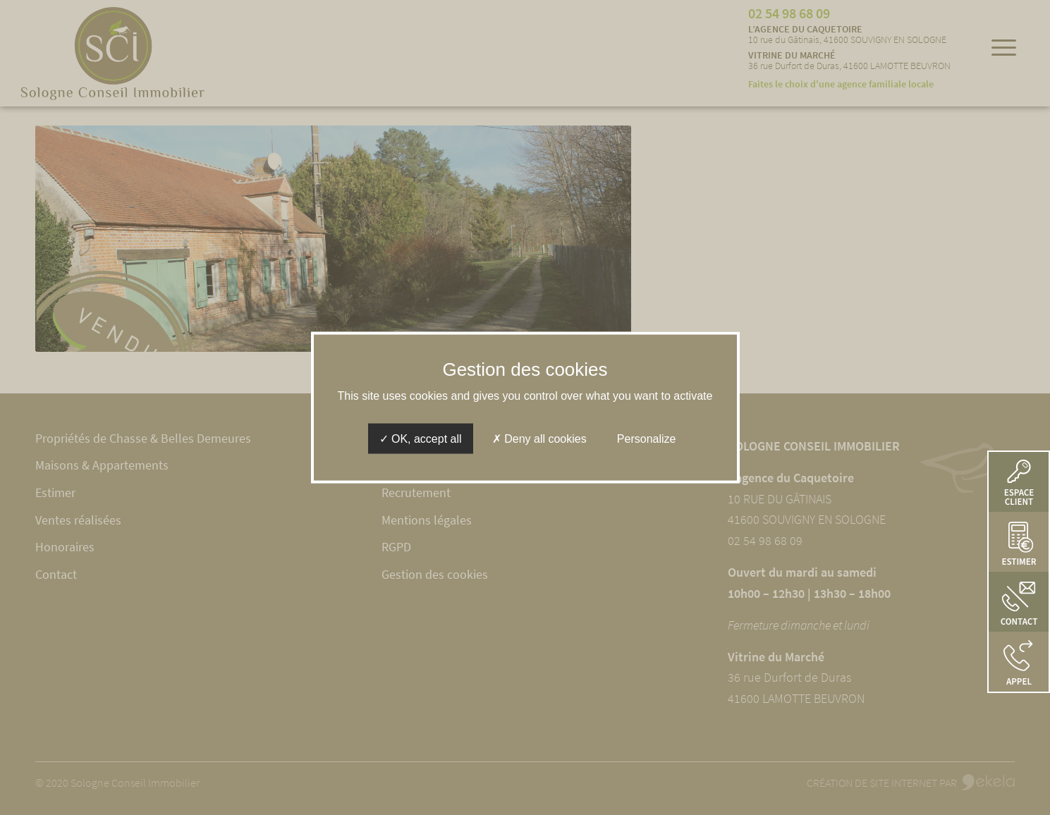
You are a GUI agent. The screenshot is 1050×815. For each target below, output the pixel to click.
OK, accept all (420, 438)
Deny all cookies (539, 438)
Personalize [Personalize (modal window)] (646, 438)
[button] (1019, 662)
